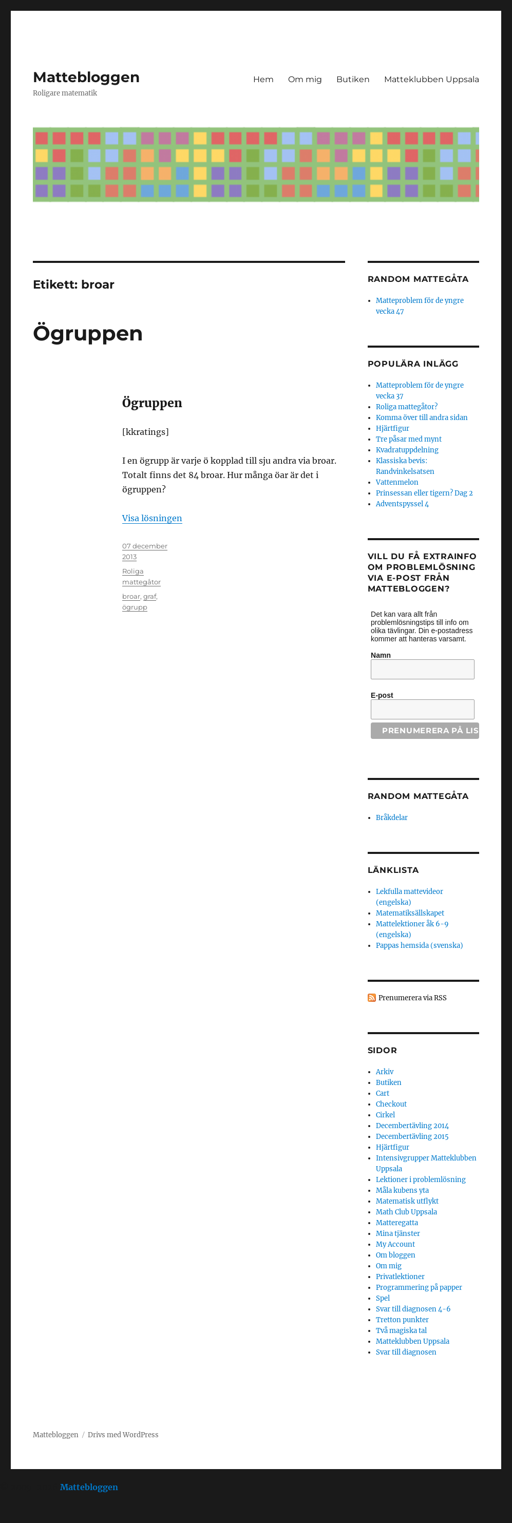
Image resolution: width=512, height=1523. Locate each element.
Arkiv (384, 1072)
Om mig (305, 79)
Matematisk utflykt (407, 1201)
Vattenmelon (397, 482)
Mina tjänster (398, 1233)
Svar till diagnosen (406, 1352)
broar (131, 596)
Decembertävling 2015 (412, 1136)
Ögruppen (88, 333)
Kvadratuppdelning (407, 450)
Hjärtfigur (392, 428)
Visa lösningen (152, 518)
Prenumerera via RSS (412, 998)
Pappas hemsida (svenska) (419, 945)
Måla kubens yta (402, 1190)
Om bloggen (395, 1255)
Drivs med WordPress (123, 1435)
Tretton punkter (402, 1320)
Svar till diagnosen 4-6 (413, 1309)
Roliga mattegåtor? (407, 407)
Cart (382, 1093)
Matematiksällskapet (410, 913)
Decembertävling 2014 (412, 1125)
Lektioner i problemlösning (421, 1179)
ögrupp (134, 607)
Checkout (391, 1104)
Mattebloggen (86, 77)
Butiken (353, 79)
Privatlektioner (400, 1276)
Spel (383, 1298)
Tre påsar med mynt (409, 439)
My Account (395, 1244)
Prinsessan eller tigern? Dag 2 (424, 493)
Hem (263, 79)
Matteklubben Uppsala (431, 79)
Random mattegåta (418, 796)
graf (149, 596)
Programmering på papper (419, 1287)
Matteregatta (397, 1223)
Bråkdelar (392, 817)
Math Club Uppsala (406, 1212)
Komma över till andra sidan (422, 417)
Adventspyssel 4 (402, 504)
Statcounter (24, 1516)
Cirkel (385, 1115)
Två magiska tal (401, 1330)
